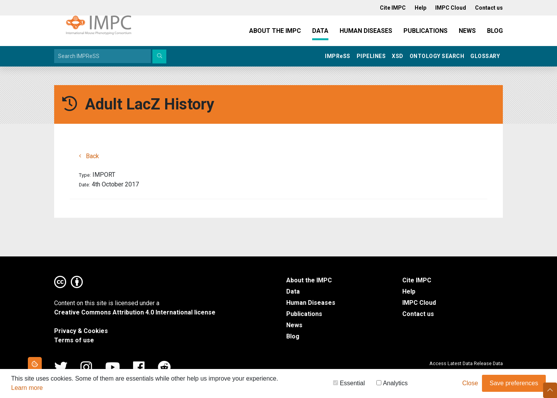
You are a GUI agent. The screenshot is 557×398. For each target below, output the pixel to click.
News (467, 30)
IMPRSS (337, 56)
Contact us (418, 314)
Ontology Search (437, 56)
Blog (495, 30)
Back (89, 156)
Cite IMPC (416, 280)
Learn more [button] (27, 389)
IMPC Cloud (419, 302)
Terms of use (74, 340)
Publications (425, 30)
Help (408, 291)
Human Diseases (366, 30)
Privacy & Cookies (81, 331)
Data (320, 30)
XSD (397, 56)
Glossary (485, 56)
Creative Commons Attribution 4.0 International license (134, 312)
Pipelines (371, 56)
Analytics (392, 384)
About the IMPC (275, 30)
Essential (349, 384)
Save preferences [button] (514, 384)
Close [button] (470, 384)
